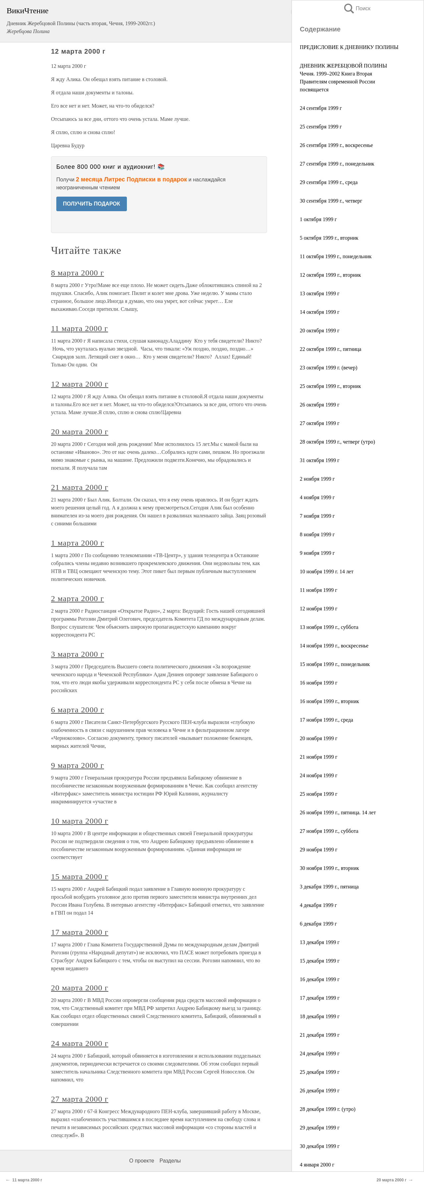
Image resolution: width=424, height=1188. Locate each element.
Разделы (170, 1161)
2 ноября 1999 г (317, 479)
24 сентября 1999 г (321, 108)
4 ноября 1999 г (317, 497)
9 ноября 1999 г (317, 553)
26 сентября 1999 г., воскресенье (336, 145)
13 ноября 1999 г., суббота (329, 627)
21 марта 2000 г (79, 487)
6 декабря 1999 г (318, 924)
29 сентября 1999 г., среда (329, 182)
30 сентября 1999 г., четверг (331, 201)
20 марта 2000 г (79, 431)
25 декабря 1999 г (320, 1072)
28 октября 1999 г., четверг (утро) (337, 442)
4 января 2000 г (317, 1164)
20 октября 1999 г (320, 330)
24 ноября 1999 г (319, 775)
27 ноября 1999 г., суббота (329, 831)
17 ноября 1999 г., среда (326, 720)
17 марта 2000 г (79, 932)
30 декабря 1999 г (320, 1146)
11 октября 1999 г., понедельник (336, 256)
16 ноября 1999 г (319, 683)
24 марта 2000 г (79, 1043)
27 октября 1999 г (320, 423)
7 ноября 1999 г (317, 516)
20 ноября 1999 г (319, 738)
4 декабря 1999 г (318, 905)
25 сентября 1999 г (321, 126)
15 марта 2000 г (79, 876)
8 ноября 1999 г (317, 534)
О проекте (141, 1161)
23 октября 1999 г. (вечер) (328, 367)
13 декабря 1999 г (320, 942)
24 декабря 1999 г (320, 1053)
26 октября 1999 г (320, 404)
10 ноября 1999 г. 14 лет (326, 571)
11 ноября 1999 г (318, 590)
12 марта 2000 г (79, 384)
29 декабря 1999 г (320, 1127)
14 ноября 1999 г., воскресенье (334, 645)
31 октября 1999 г (320, 460)
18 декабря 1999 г (320, 1016)
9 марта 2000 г (77, 765)
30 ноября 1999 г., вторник (329, 868)
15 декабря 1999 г (320, 961)
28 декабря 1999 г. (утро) (327, 1109)
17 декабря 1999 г (320, 998)
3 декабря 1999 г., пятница (329, 886)
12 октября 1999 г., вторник (330, 275)
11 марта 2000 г (79, 328)
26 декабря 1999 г (320, 1090)
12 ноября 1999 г (319, 608)
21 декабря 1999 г (320, 1035)
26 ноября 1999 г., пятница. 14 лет (338, 812)
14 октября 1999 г (320, 312)
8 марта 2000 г (77, 272)
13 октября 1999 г (320, 293)
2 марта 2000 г (77, 598)
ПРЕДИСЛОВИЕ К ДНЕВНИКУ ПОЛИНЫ (349, 47)
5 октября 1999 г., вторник (329, 238)
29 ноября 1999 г (319, 849)
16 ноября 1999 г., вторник (329, 701)
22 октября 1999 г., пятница (330, 349)
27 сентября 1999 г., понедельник (337, 163)
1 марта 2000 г (77, 543)
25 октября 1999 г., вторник (330, 386)
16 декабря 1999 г (320, 979)
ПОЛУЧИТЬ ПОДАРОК (91, 204)
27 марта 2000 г (79, 1099)
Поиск (357, 8)
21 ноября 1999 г (319, 757)
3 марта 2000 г (77, 654)
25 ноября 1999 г (319, 794)
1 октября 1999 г (318, 219)
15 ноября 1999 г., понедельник (335, 664)
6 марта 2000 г (77, 709)
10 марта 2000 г (79, 821)
